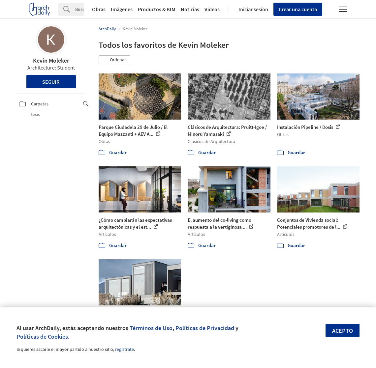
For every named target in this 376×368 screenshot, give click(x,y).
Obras (99, 9)
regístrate (124, 349)
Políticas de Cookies (42, 336)
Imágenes (122, 9)
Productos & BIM (156, 9)
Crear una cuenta (298, 9)
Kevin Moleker (51, 60)
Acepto (342, 330)
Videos (212, 9)
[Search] (79, 9)
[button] (114, 60)
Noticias (190, 9)
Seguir (51, 81)
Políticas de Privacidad (204, 328)
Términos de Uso (151, 328)
